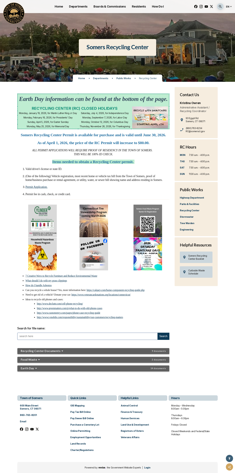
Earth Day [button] (93, 368)
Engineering (186, 229)
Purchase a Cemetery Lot (84, 424)
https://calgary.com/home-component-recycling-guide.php (116, 290)
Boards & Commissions (110, 6)
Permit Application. (36, 187)
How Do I (158, 6)
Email (23, 421)
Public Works (123, 78)
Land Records (78, 443)
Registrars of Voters (132, 430)
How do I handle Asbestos (38, 285)
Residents (139, 6)
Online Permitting (80, 430)
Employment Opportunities (85, 437)
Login (147, 467)
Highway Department (192, 197)
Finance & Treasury (131, 412)
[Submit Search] (220, 6)
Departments (78, 6)
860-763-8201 (28, 415)
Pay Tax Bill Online (80, 412)
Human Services (130, 418)
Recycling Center (189, 210)
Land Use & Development (135, 424)
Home (59, 6)
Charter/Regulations (82, 450)
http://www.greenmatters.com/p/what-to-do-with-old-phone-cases (69, 308)
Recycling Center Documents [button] (93, 351)
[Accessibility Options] (229, 458)
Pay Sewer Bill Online (82, 418)
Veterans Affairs (130, 437)
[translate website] (229, 6)
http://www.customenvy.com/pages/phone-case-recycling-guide (68, 312)
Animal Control (129, 405)
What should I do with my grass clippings (46, 280)
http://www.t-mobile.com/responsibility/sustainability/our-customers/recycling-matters (80, 317)
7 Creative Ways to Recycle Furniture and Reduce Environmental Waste (61, 275)
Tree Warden (187, 223)
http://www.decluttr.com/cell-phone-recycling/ (60, 303)
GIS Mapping (77, 405)
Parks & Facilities (189, 204)
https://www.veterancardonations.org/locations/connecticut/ (101, 294)
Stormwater (187, 216)
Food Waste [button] (93, 359)
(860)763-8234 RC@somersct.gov (195, 130)
